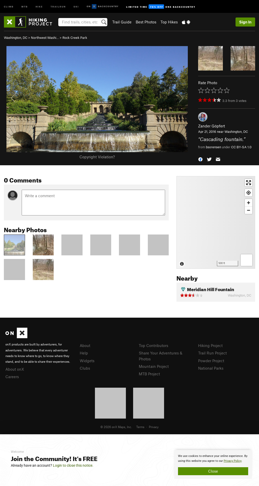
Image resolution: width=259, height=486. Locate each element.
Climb (9, 6)
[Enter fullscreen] (248, 182)
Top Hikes (169, 22)
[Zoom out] (248, 210)
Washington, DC (15, 38)
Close (213, 471)
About (85, 345)
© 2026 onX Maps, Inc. (116, 427)
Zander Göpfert (211, 126)
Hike (39, 6)
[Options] (246, 260)
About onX (14, 369)
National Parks (210, 368)
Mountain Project (154, 366)
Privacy (154, 427)
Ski (76, 6)
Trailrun (58, 6)
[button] (200, 159)
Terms (140, 427)
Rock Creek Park (74, 38)
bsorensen (213, 147)
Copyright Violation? (97, 156)
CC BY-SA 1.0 (241, 147)
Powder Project (211, 360)
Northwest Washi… (45, 38)
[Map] (216, 222)
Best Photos (146, 22)
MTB (24, 6)
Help (84, 353)
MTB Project (149, 373)
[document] (213, 464)
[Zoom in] (248, 202)
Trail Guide (122, 22)
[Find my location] (248, 192)
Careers (12, 376)
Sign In (245, 22)
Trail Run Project (212, 353)
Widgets (87, 360)
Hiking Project (210, 345)
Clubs (85, 368)
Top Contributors (153, 345)
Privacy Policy (232, 461)
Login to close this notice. (73, 465)
